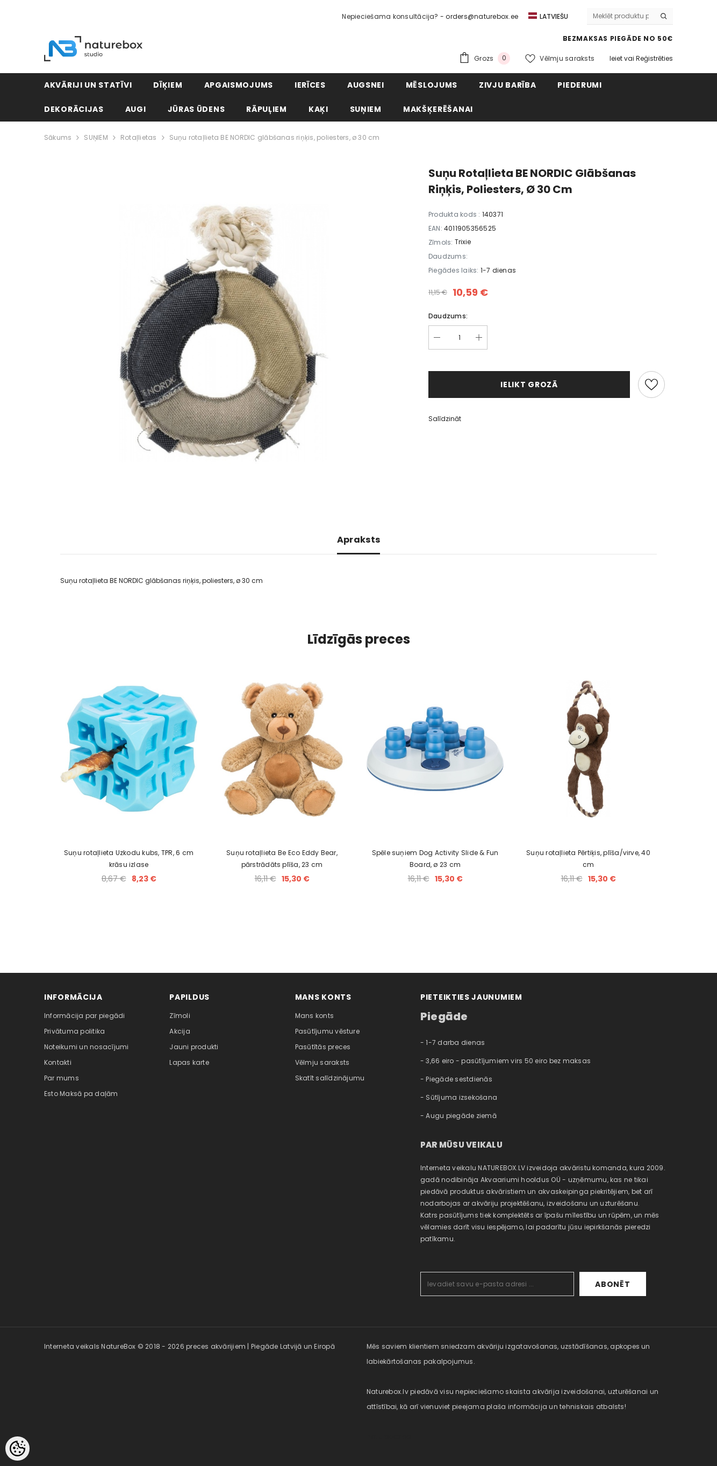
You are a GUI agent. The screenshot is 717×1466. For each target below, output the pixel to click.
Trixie (463, 241)
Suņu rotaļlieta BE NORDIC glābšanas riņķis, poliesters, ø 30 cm (274, 137)
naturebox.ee (389, 1436)
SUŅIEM (95, 137)
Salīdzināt (444, 418)
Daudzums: (448, 316)
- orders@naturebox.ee (479, 16)
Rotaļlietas (138, 137)
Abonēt (612, 1284)
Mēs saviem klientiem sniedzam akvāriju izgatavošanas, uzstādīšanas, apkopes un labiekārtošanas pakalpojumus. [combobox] (508, 1354)
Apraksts (359, 539)
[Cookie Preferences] (17, 1448)
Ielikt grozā (528, 384)
